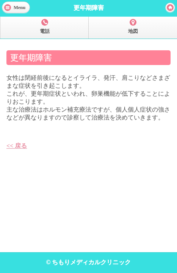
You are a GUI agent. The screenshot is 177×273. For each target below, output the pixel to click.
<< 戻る (16, 146)
